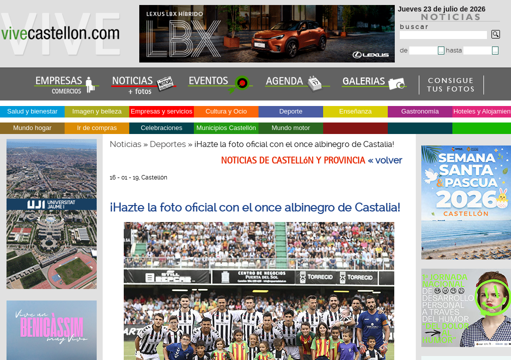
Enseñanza (355, 111)
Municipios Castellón (226, 128)
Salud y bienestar (32, 111)
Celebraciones (161, 128)
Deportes (168, 144)
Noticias (125, 144)
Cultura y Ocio (225, 111)
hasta (469, 50)
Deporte (290, 111)
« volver (385, 160)
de (419, 50)
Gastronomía (420, 111)
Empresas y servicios (161, 111)
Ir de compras (97, 128)
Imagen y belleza (96, 111)
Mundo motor (291, 128)
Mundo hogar (32, 128)
